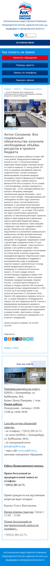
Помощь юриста (25, 65)
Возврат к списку (11, 348)
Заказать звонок (25, 80)
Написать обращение (25, 57)
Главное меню (25, 43)
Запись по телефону (25, 72)
